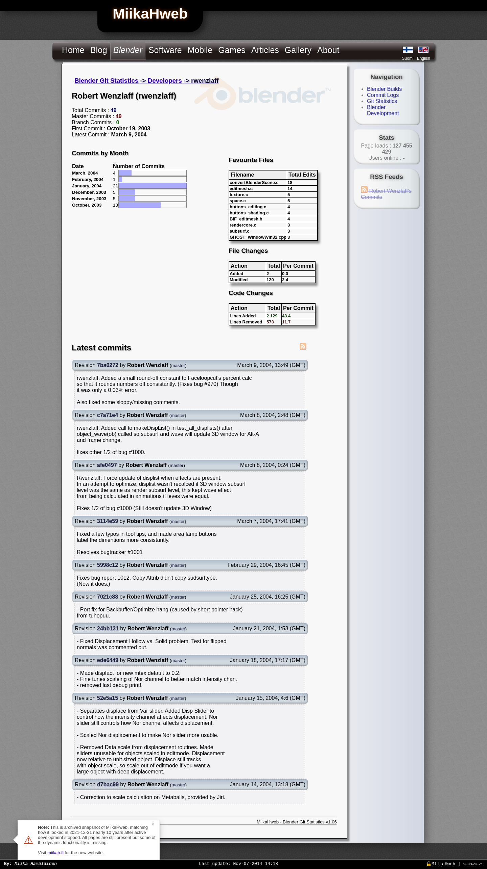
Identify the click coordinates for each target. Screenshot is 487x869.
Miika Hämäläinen (36, 863)
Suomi (408, 58)
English (423, 58)
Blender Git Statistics (106, 80)
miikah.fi (55, 852)
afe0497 (107, 465)
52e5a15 (107, 698)
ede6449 (107, 660)
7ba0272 (107, 365)
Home (73, 50)
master (178, 365)
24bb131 (108, 628)
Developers (165, 80)
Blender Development (383, 110)
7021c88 (107, 597)
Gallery (298, 50)
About (328, 50)
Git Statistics (382, 101)
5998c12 (107, 565)
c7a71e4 (107, 415)
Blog (98, 50)
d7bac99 (108, 784)
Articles (265, 50)
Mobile (200, 50)
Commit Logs (383, 95)
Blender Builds (384, 89)
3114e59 (107, 521)
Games (232, 50)
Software (165, 50)
